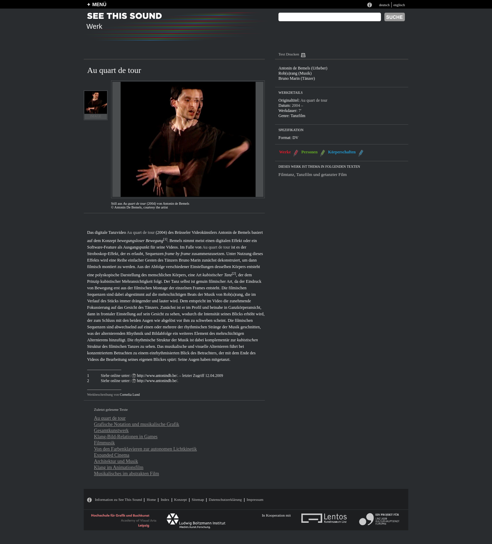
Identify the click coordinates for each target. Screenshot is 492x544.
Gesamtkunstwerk (111, 430)
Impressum (255, 499)
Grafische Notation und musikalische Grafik (136, 424)
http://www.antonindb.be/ (157, 376)
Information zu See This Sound (118, 499)
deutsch (384, 5)
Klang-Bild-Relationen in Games (126, 436)
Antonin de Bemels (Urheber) (302, 68)
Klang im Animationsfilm (119, 467)
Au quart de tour (140, 232)
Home (151, 499)
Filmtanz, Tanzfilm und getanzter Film (312, 174)
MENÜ (99, 4)
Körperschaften (342, 152)
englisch (399, 5)
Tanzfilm (297, 115)
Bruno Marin (190, 260)
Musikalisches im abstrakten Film (126, 473)
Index (165, 499)
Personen (309, 152)
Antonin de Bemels (234, 232)
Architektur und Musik (116, 461)
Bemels (175, 240)
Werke (285, 152)
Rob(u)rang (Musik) (295, 73)
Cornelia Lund (130, 394)
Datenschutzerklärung (225, 499)
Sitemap (198, 499)
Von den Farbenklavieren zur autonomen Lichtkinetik (145, 449)
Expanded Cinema (111, 455)
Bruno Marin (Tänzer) (296, 78)
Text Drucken (288, 54)
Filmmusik (104, 442)
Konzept (180, 499)
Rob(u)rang (233, 294)
